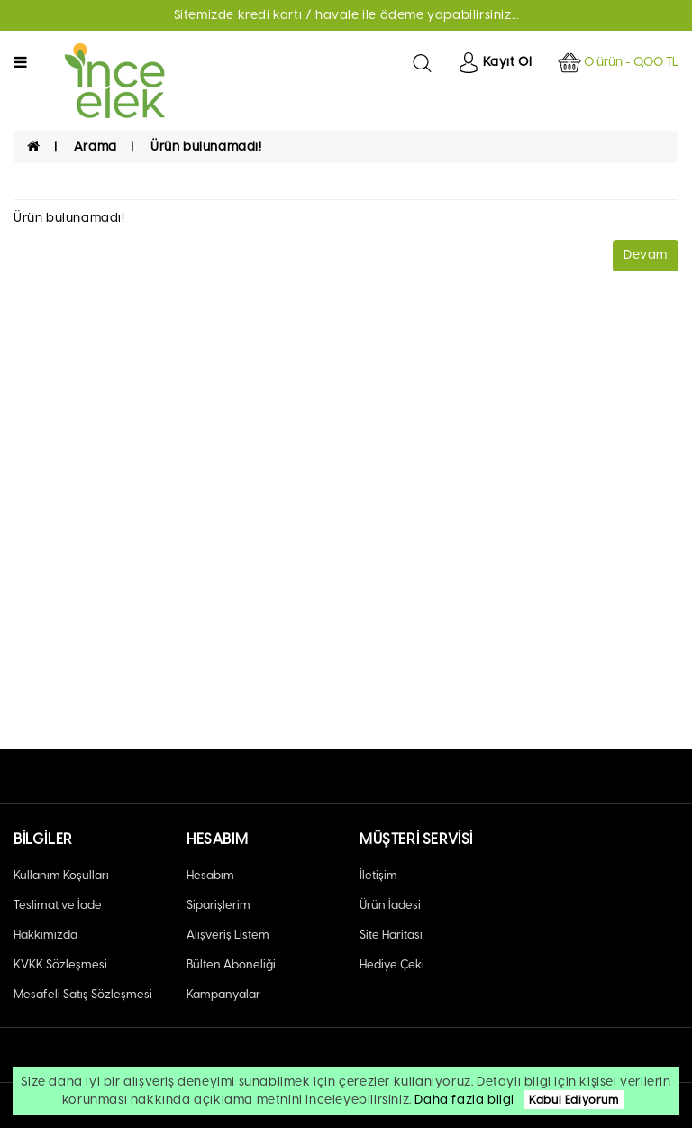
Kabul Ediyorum (573, 1099)
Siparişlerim (218, 905)
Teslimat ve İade (58, 905)
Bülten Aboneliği (231, 964)
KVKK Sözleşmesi (60, 964)
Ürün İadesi (390, 905)
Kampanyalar (223, 994)
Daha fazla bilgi (464, 1099)
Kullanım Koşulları (61, 875)
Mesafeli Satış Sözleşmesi (83, 994)
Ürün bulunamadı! (206, 146)
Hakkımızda (45, 934)
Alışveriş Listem (228, 934)
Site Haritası (391, 934)
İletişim (378, 875)
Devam (646, 254)
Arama (95, 146)
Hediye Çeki (392, 964)
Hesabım (210, 875)
